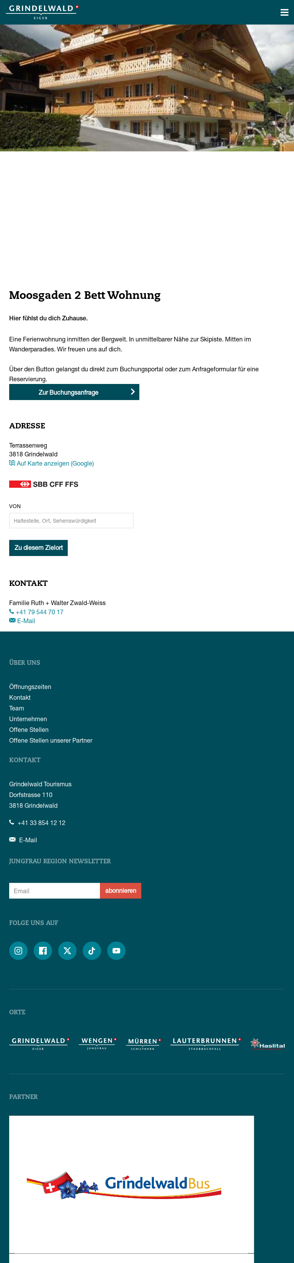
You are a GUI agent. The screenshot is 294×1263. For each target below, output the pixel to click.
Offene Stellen (29, 729)
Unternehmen (28, 718)
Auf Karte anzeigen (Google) (51, 463)
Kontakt (20, 697)
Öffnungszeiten (30, 686)
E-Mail (22, 620)
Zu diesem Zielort (39, 547)
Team (16, 708)
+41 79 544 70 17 (36, 611)
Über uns (24, 663)
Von (15, 506)
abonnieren (120, 890)
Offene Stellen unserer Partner (50, 740)
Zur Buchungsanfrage (68, 392)
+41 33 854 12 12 (37, 822)
